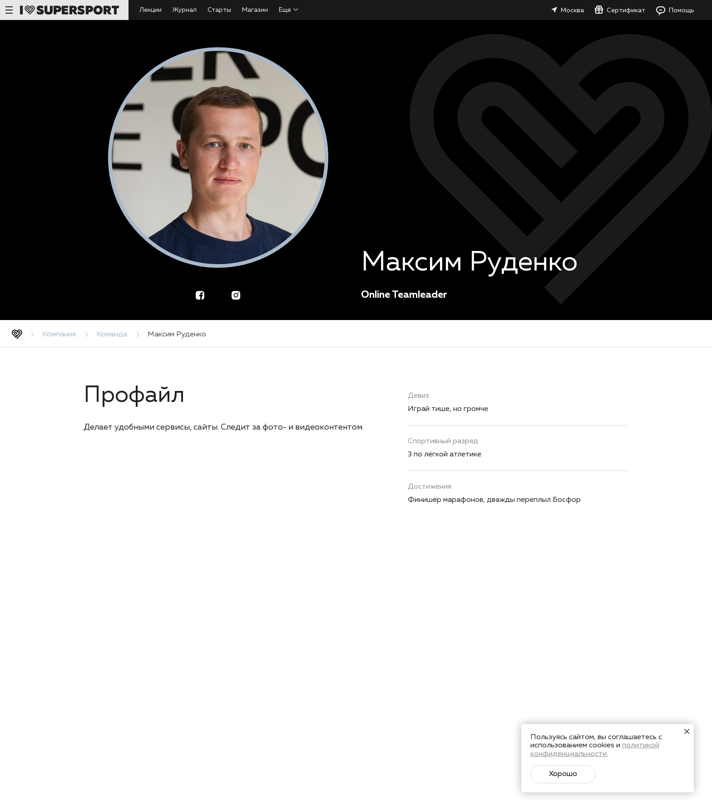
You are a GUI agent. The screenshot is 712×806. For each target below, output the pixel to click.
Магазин (255, 10)
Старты (219, 10)
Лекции (150, 10)
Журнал (185, 10)
